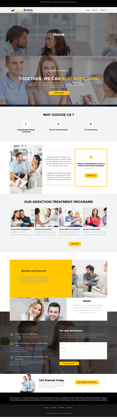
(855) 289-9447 (47, 2)
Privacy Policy (61, 409)
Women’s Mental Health (91, 230)
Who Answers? (73, 2)
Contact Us (53, 409)
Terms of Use (69, 409)
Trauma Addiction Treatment (69, 230)
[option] (22, 223)
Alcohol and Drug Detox (43, 230)
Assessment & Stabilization (20, 230)
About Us (47, 409)
